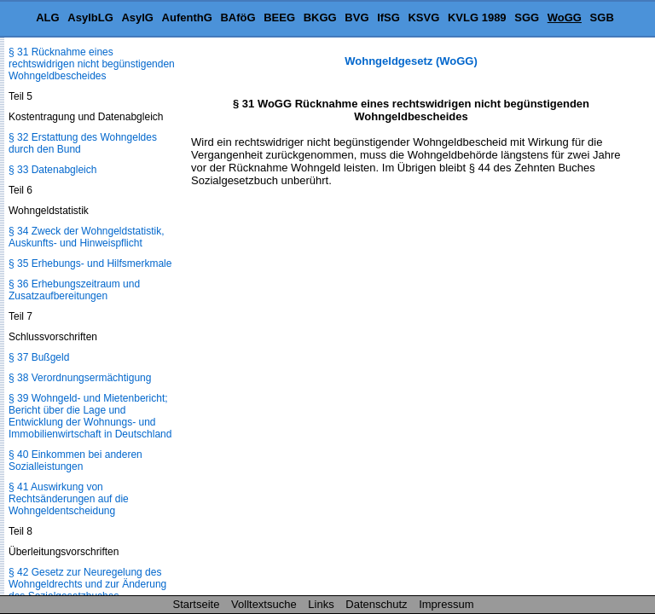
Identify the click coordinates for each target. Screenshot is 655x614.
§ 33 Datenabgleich (52, 170)
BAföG (237, 17)
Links (320, 604)
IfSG (388, 17)
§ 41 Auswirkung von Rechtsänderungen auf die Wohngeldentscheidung (69, 499)
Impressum (446, 604)
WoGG (565, 17)
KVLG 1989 (477, 17)
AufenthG (187, 17)
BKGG (320, 17)
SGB (602, 17)
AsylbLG (90, 17)
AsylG (137, 17)
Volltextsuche (264, 604)
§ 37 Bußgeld (39, 357)
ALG (47, 17)
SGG (526, 17)
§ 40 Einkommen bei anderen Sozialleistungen (75, 460)
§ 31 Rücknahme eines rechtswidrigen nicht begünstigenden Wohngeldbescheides (92, 64)
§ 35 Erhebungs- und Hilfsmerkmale (90, 263)
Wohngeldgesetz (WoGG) (411, 61)
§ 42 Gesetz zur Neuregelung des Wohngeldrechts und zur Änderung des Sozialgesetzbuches (87, 584)
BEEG (279, 17)
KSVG (423, 17)
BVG (356, 17)
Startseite (196, 604)
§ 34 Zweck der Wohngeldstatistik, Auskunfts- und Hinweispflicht (87, 237)
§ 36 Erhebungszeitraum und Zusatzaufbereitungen (74, 290)
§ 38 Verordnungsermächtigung (80, 378)
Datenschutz (376, 604)
